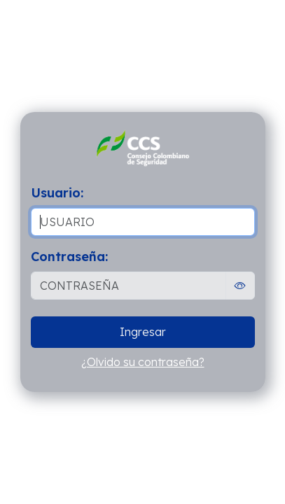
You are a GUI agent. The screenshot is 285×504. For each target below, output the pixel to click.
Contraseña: (69, 256)
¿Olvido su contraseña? (142, 362)
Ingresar (143, 332)
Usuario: (57, 193)
